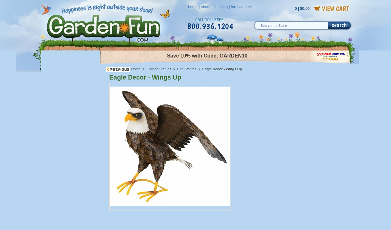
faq (233, 7)
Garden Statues (159, 69)
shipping (221, 7)
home (193, 7)
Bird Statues (186, 69)
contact (245, 7)
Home (136, 69)
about (205, 7)
